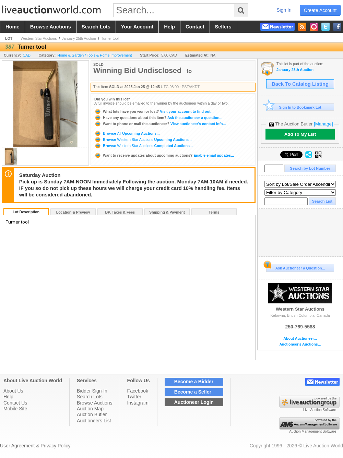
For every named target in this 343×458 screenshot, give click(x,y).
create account (320, 10)
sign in (284, 10)
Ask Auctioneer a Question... (295, 267)
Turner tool (110, 38)
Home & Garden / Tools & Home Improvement (94, 55)
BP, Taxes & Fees (120, 212)
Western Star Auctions (39, 38)
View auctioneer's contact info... (160, 124)
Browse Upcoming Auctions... (126, 133)
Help (8, 396)
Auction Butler (92, 414)
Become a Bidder (193, 381)
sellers (223, 26)
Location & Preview (73, 212)
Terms (214, 212)
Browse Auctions (95, 403)
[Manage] (323, 123)
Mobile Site (15, 408)
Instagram (138, 403)
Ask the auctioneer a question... (158, 118)
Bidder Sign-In (92, 391)
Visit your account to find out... (153, 111)
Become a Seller (192, 392)
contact (195, 26)
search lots (96, 26)
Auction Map (90, 408)
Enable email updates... (164, 155)
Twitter (134, 396)
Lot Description (26, 212)
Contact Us (15, 403)
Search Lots (90, 396)
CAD (27, 55)
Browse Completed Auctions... (143, 146)
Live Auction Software (319, 410)
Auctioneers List (94, 420)
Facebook (137, 391)
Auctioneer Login (194, 402)
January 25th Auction (79, 38)
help (169, 26)
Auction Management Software (312, 431)
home (12, 26)
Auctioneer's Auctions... (300, 344)
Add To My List (300, 134)
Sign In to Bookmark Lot (293, 107)
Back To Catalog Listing (300, 84)
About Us (13, 391)
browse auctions (50, 26)
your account (137, 26)
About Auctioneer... (300, 338)
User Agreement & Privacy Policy (35, 445)
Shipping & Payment (167, 212)
